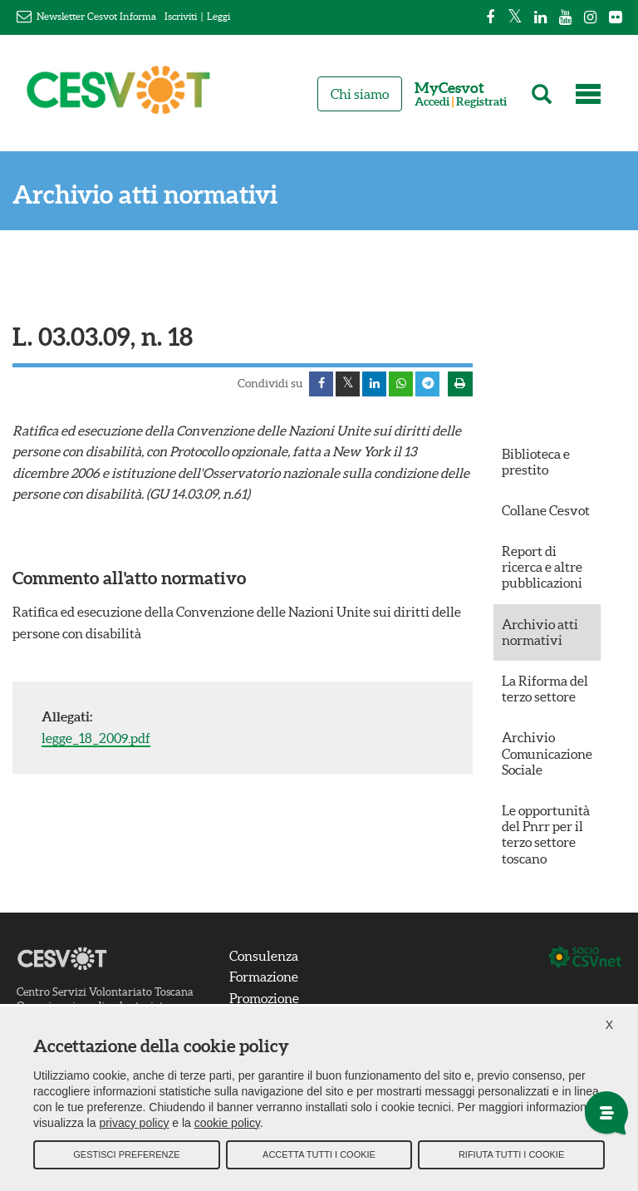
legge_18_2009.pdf (96, 738)
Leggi (218, 16)
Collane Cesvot (546, 511)
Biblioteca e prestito (536, 461)
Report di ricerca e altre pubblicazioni (542, 567)
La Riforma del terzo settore (545, 689)
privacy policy (134, 1124)
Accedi (432, 102)
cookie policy (227, 1124)
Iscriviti (180, 16)
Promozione (264, 999)
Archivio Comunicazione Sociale (547, 754)
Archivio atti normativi (144, 195)
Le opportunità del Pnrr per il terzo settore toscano (546, 835)
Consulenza (263, 956)
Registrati (481, 102)
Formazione (263, 977)
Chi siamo (360, 93)
